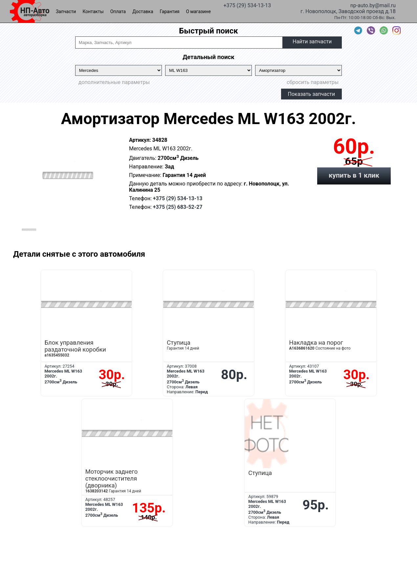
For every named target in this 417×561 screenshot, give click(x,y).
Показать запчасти (311, 94)
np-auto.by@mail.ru (373, 5)
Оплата (118, 11)
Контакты (92, 11)
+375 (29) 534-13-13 (247, 5)
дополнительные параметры (114, 82)
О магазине (198, 11)
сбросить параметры (313, 82)
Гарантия (170, 11)
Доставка (142, 11)
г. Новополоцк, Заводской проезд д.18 (348, 10)
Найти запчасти (312, 41)
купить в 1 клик (354, 175)
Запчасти (66, 11)
